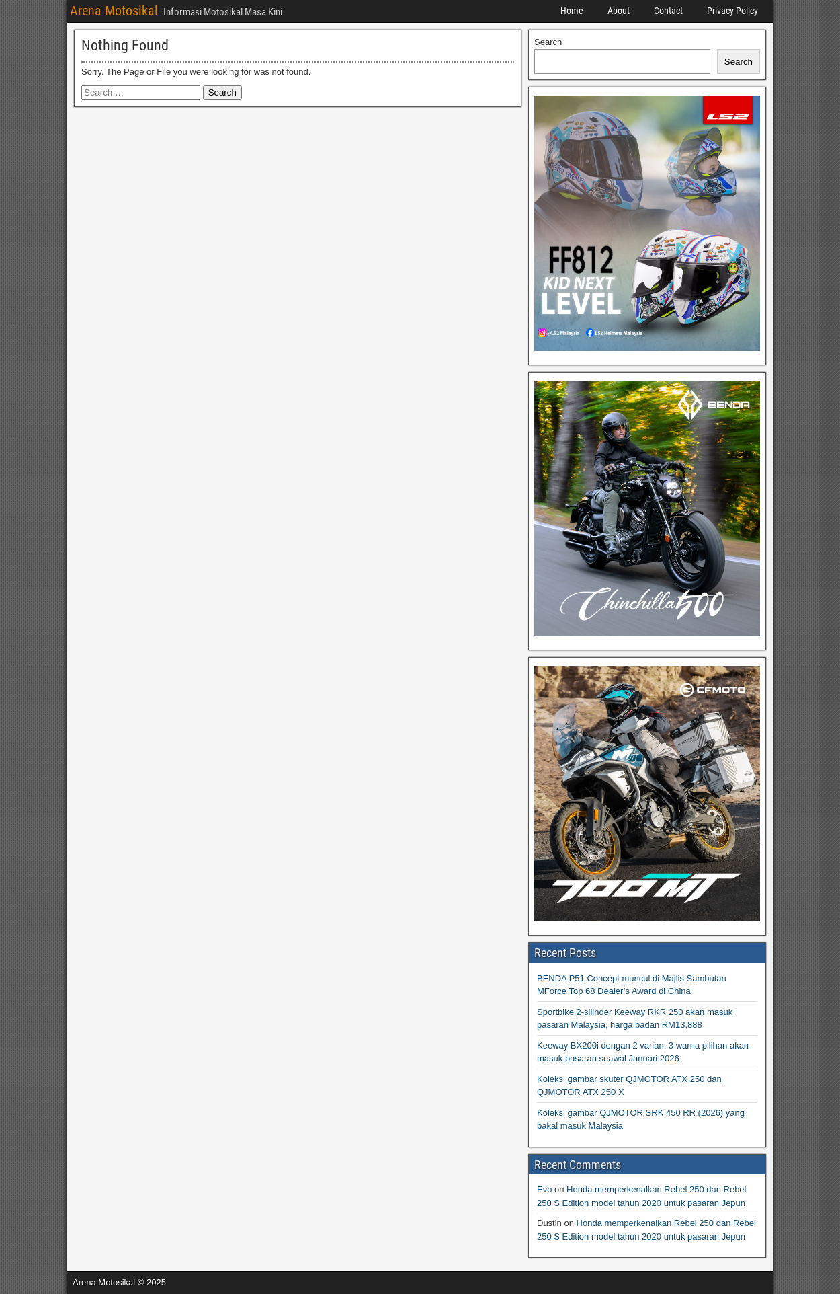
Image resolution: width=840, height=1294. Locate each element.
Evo (544, 1189)
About (618, 10)
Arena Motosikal (114, 11)
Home (571, 10)
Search (548, 42)
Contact (668, 10)
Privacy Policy (732, 10)
